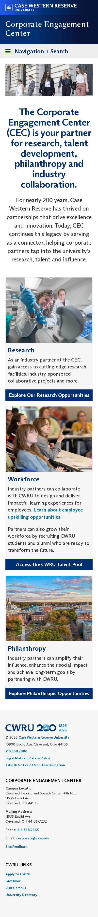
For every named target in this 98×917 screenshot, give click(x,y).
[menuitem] (49, 874)
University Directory (21, 895)
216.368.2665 (28, 830)
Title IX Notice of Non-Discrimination (35, 765)
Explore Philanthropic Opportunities (49, 693)
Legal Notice (15, 758)
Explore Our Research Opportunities (49, 395)
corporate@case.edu (32, 838)
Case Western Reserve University (43, 737)
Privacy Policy (39, 758)
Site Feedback (16, 846)
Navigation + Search (35, 52)
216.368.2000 (16, 751)
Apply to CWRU (17, 874)
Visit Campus (15, 888)
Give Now (12, 881)
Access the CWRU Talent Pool (49, 564)
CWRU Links (18, 865)
